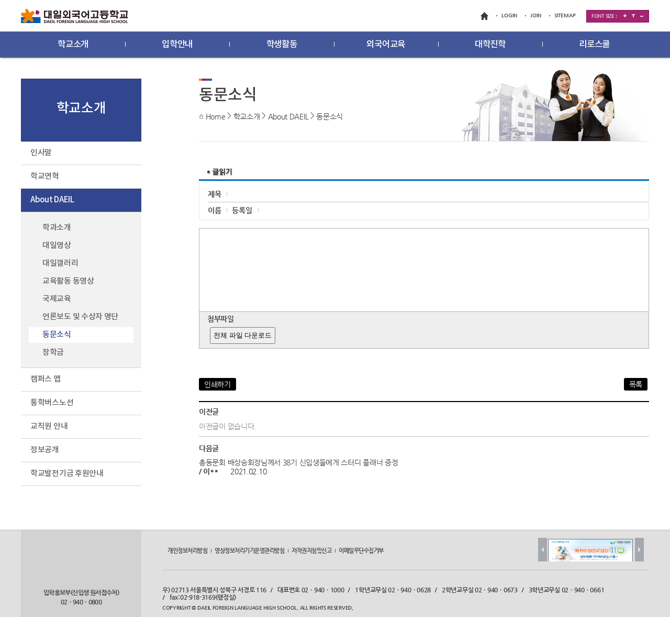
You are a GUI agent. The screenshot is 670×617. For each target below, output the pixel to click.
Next (639, 549)
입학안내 (177, 44)
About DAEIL (288, 116)
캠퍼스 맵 (45, 379)
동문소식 (329, 116)
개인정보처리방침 (187, 550)
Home (216, 116)
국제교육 (56, 299)
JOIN (535, 15)
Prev (542, 549)
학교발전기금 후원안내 (67, 473)
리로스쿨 (594, 44)
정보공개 (44, 450)
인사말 (41, 152)
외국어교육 (385, 44)
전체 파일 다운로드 (243, 335)
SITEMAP (565, 15)
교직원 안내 (49, 426)
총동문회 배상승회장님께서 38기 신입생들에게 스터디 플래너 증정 (298, 462)
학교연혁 (44, 176)
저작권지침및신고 (311, 550)
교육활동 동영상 (68, 281)
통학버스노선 (51, 402)
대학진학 (490, 44)
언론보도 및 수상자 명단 (80, 316)
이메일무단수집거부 (361, 550)
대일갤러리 (60, 263)
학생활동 (281, 44)
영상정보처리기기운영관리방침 (249, 550)
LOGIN (509, 15)
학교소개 (73, 44)
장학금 (53, 352)
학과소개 (56, 227)
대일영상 (56, 245)
